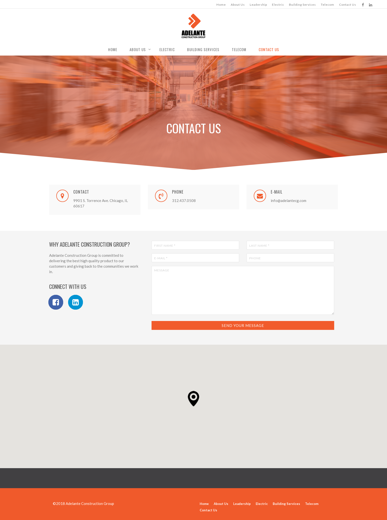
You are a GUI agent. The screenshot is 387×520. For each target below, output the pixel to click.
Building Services (302, 4)
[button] (193, 398)
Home (221, 4)
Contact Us (347, 4)
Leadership (258, 4)
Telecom (327, 4)
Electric (278, 4)
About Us (238, 4)
